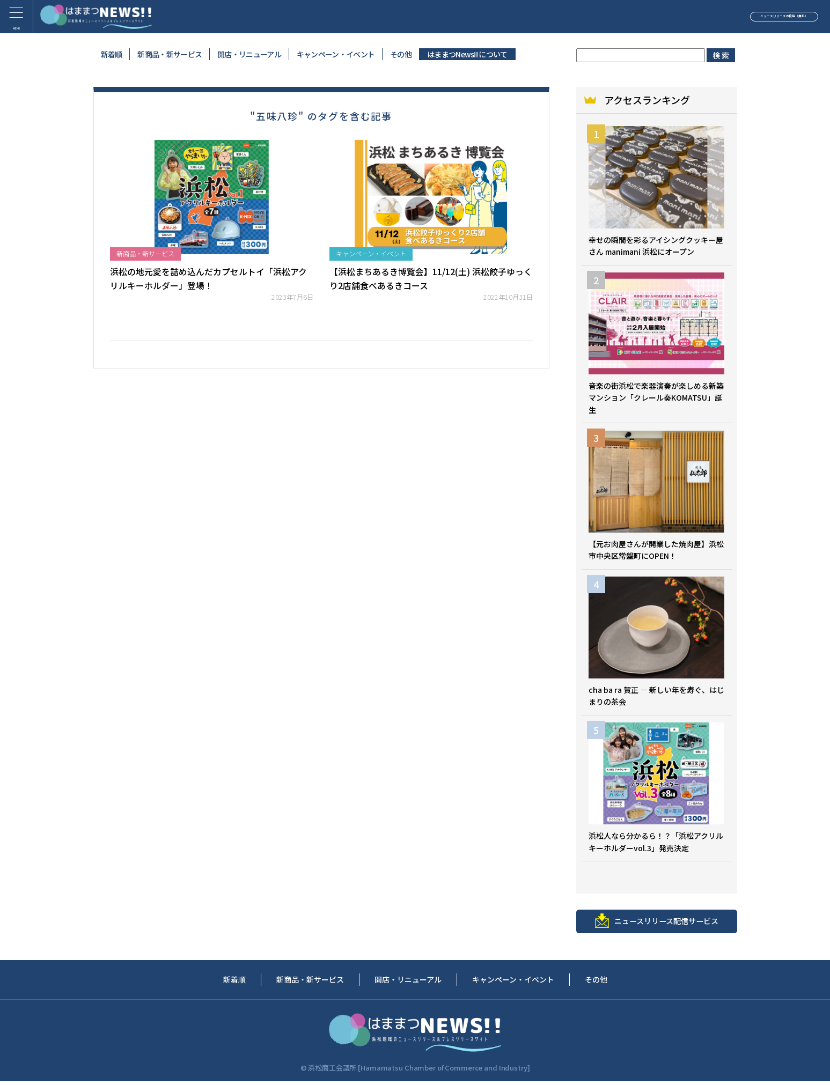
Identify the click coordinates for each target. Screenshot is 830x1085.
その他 (401, 54)
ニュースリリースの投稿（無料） (741, 18)
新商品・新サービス (169, 54)
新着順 (111, 54)
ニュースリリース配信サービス (656, 924)
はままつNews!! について (467, 54)
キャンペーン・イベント (335, 54)
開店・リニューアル (249, 54)
